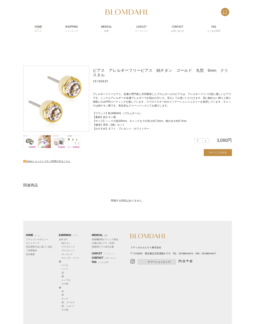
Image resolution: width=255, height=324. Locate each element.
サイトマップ (32, 243)
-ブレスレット (67, 250)
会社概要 (30, 254)
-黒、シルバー (67, 306)
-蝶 (61, 276)
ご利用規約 (31, 250)
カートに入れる (218, 152)
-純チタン (64, 243)
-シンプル (64, 280)
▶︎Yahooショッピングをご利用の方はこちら (47, 161)
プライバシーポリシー (37, 239)
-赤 (61, 291)
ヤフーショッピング (159, 261)
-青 (61, 295)
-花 (61, 272)
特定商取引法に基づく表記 (39, 247)
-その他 (63, 283)
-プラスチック (67, 247)
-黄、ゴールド (67, 302)
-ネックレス (66, 254)
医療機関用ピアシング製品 (105, 239)
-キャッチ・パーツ (69, 258)
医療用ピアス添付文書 (103, 247)
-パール (63, 265)
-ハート (63, 269)
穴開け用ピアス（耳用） (104, 243)
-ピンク (63, 298)
